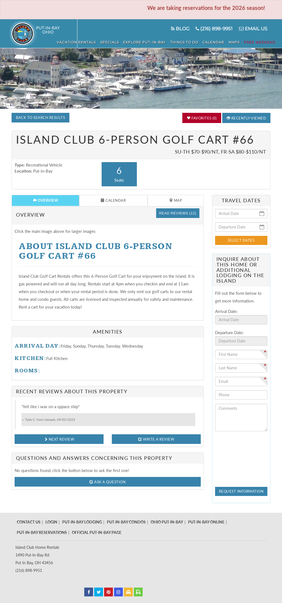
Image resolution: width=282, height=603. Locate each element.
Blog (179, 28)
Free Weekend (260, 42)
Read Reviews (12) (177, 213)
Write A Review (156, 439)
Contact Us (28, 522)
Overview (45, 200)
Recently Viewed (246, 118)
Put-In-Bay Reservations (42, 532)
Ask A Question (108, 482)
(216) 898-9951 (213, 28)
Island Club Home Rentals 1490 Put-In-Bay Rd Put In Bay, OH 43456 (37, 555)
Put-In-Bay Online (206, 522)
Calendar (218, 42)
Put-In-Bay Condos (126, 522)
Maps (236, 42)
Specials (118, 42)
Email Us (252, 28)
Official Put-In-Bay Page (96, 532)
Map (175, 200)
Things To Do (190, 42)
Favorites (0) (202, 118)
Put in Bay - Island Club (43, 33)
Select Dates (241, 240)
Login (51, 522)
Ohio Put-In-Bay (167, 522)
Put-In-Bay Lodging (82, 522)
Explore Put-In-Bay (152, 42)
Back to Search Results (40, 117)
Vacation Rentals (86, 42)
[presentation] (237, 455)
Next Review (59, 439)
